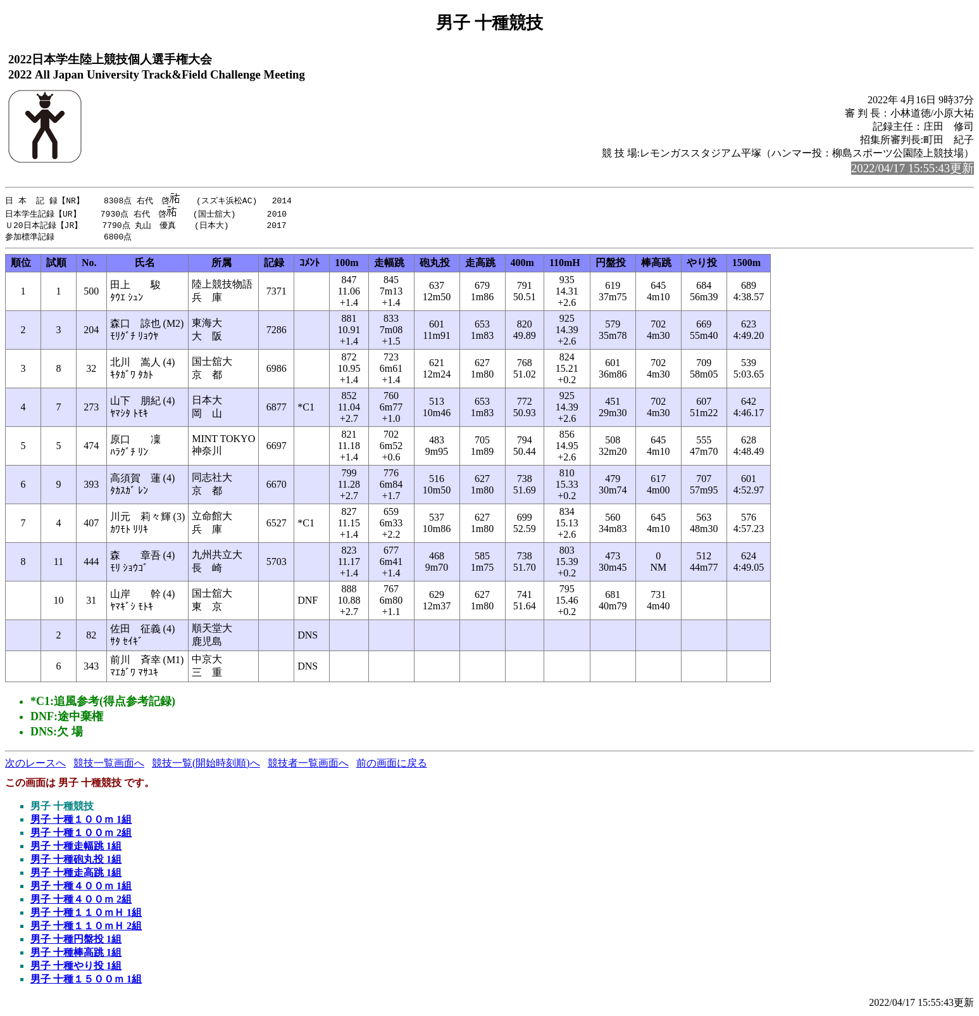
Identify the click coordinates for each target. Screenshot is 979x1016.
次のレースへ (35, 764)
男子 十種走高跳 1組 (76, 873)
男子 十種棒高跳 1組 (76, 953)
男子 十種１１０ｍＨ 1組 (86, 913)
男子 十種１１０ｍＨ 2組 (86, 927)
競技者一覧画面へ (308, 764)
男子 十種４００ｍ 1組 (81, 887)
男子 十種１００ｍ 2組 (81, 834)
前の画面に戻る (391, 764)
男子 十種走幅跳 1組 (76, 847)
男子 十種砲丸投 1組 (76, 860)
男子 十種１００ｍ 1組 (81, 820)
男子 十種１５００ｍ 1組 (86, 980)
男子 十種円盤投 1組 (76, 940)
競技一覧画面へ (108, 764)
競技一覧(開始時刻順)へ (206, 764)
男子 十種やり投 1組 (76, 967)
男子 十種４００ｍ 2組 (81, 900)
